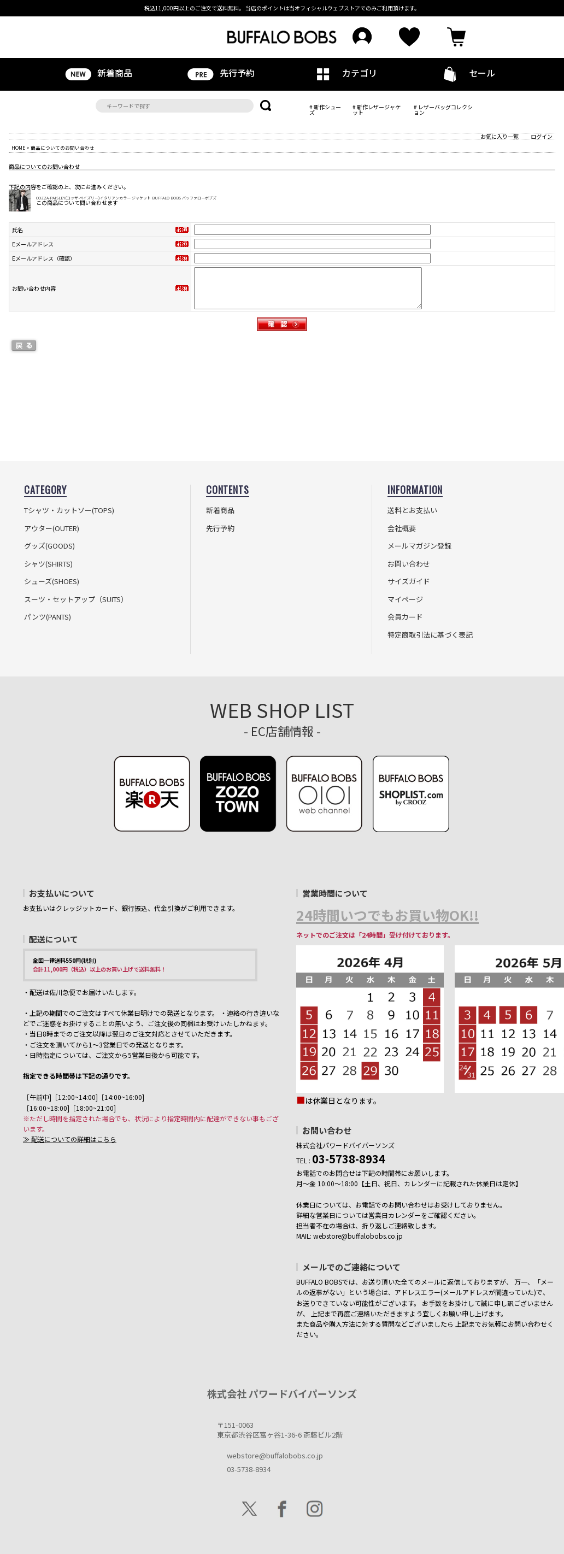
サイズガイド (408, 581)
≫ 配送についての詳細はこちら (69, 1139)
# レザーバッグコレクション (443, 109)
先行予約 (221, 73)
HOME (18, 147)
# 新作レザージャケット (376, 109)
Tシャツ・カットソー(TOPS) (69, 510)
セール (465, 74)
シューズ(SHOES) (51, 581)
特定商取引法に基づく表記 (430, 635)
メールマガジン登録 (419, 546)
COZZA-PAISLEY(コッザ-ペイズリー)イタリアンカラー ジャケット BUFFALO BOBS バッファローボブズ (126, 198)
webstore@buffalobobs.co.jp (275, 1455)
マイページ (405, 599)
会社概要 (401, 528)
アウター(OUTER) (51, 528)
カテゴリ (343, 73)
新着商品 (98, 73)
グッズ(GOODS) (49, 546)
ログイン (542, 136)
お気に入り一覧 (499, 136)
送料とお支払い (412, 510)
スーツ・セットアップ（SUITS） (76, 599)
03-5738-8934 (249, 1469)
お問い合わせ (408, 564)
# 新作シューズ (325, 109)
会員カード (405, 617)
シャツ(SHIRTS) (48, 564)
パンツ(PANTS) (47, 617)
